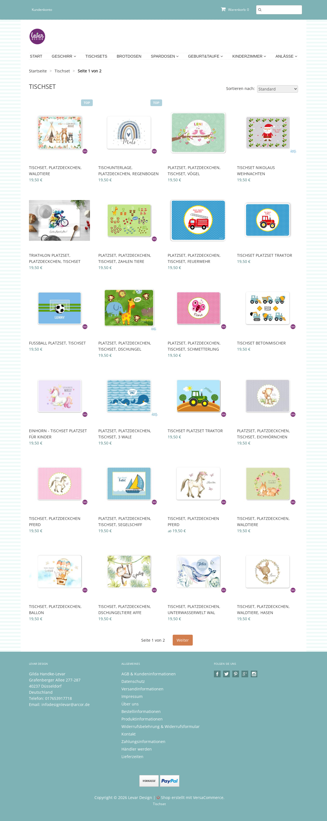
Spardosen (165, 56)
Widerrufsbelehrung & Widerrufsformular (160, 726)
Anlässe (286, 56)
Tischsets (97, 56)
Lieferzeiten (132, 756)
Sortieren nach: (240, 88)
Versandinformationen (142, 689)
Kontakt (128, 734)
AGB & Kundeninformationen (148, 673)
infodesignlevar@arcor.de (66, 704)
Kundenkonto (42, 9)
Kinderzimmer (249, 56)
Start (36, 56)
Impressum (132, 696)
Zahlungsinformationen (143, 741)
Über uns (130, 704)
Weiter (183, 640)
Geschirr (64, 56)
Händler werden (136, 749)
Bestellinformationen (141, 711)
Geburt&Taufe (205, 56)
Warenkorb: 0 (235, 9)
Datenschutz (133, 681)
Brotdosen (129, 56)
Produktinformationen (142, 719)
